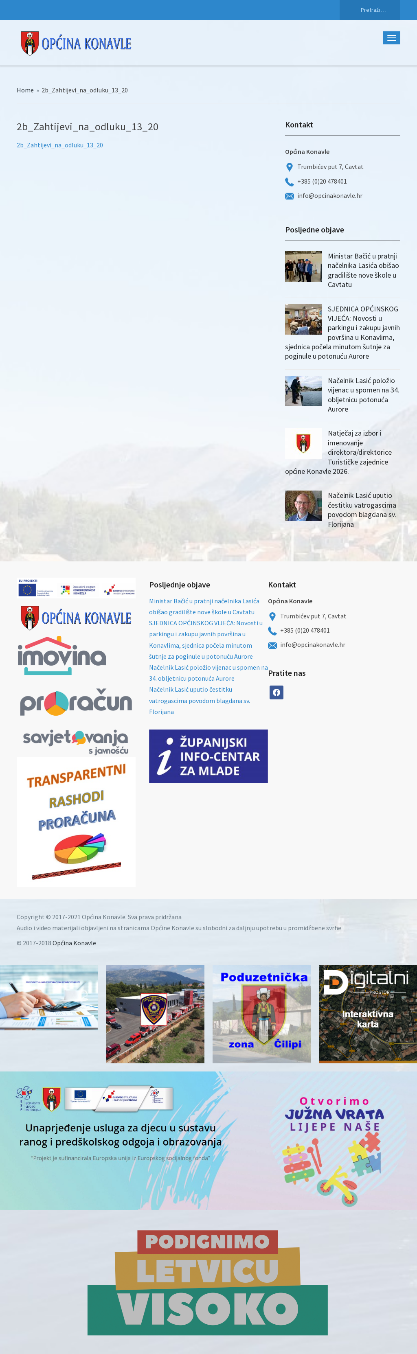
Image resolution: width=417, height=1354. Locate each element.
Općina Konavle (74, 943)
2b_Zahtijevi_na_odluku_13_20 (60, 145)
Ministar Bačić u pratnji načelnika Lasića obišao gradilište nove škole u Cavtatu (363, 270)
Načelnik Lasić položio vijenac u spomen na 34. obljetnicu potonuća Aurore (363, 395)
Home (25, 90)
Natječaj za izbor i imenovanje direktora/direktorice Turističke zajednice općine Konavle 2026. (338, 452)
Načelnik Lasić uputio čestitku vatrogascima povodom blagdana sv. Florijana (362, 509)
